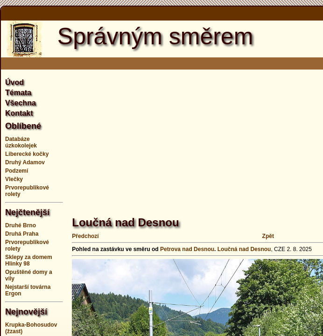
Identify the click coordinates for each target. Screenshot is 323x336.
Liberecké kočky (27, 154)
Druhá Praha (21, 234)
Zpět (268, 236)
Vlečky (14, 179)
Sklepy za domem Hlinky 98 (28, 260)
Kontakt (19, 113)
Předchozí (85, 236)
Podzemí (16, 171)
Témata (18, 93)
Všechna (20, 103)
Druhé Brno (20, 225)
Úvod (14, 82)
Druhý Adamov (25, 162)
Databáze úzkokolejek (21, 142)
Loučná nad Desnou (244, 249)
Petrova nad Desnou (187, 249)
